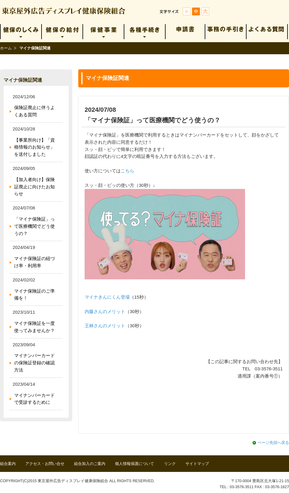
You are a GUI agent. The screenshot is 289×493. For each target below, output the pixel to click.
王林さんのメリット (105, 325)
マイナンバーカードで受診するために (34, 399)
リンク (170, 463)
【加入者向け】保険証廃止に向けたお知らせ (34, 186)
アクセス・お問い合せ (44, 463)
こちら (127, 170)
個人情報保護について (134, 463)
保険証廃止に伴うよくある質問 (34, 111)
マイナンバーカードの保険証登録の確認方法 (34, 362)
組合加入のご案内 (89, 463)
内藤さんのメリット (105, 311)
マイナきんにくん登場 (107, 297)
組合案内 (8, 463)
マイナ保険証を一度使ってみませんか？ (34, 327)
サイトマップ (197, 463)
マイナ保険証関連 (23, 80)
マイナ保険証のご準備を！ (34, 295)
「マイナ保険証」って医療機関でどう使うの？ (34, 226)
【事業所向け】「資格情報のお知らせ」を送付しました (34, 147)
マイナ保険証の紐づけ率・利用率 (34, 262)
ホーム (6, 48)
